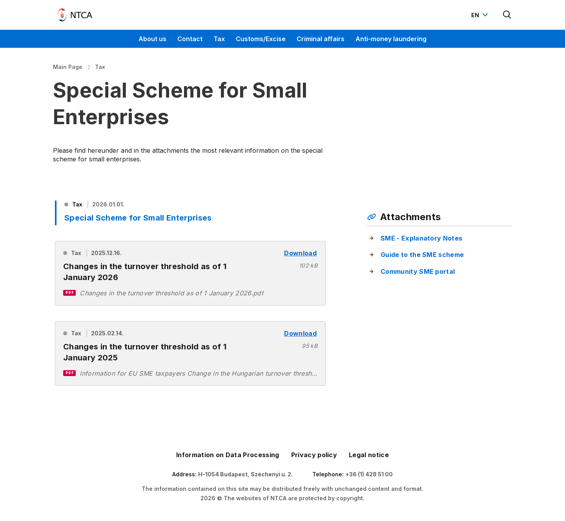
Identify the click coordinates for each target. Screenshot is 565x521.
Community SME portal (418, 271)
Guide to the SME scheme (422, 255)
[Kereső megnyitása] (507, 15)
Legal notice (369, 455)
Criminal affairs (320, 39)
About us (152, 39)
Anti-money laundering (390, 39)
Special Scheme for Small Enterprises (138, 218)
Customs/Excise (261, 39)
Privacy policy (314, 455)
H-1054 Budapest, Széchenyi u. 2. (245, 474)
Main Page (67, 66)
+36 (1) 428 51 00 (369, 474)
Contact (189, 39)
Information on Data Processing (227, 455)
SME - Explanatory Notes (421, 238)
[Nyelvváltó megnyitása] (480, 15)
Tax (219, 39)
